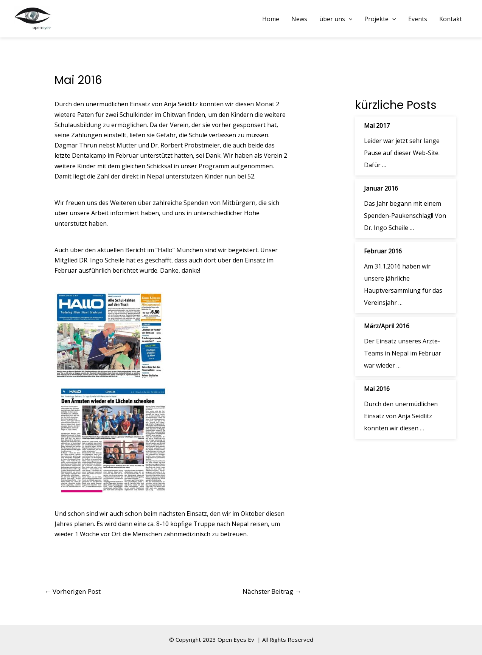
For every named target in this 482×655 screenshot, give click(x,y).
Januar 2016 (381, 188)
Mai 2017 (377, 125)
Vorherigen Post (73, 591)
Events (417, 19)
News (299, 19)
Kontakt (450, 19)
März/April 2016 (386, 326)
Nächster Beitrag (272, 591)
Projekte (380, 19)
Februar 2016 (383, 251)
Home (270, 19)
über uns (336, 19)
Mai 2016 (377, 389)
